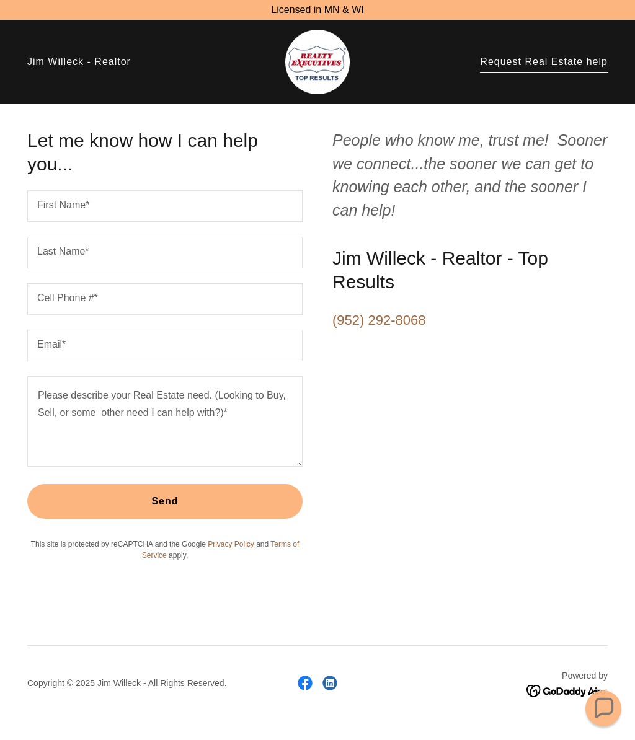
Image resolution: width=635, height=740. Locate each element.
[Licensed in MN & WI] (317, 9)
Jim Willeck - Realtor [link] (79, 61)
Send (164, 501)
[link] (317, 61)
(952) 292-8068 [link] (378, 320)
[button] (603, 708)
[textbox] (165, 206)
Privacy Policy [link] (231, 544)
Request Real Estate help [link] (544, 61)
